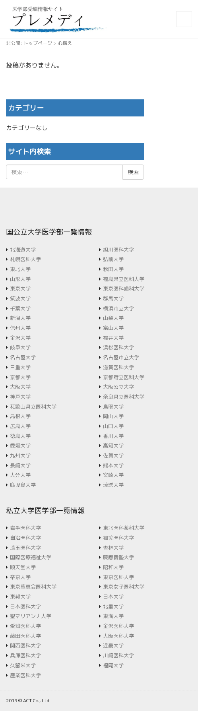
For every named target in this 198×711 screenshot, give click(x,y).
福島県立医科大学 (123, 279)
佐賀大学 (113, 455)
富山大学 (113, 327)
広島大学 (20, 426)
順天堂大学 (23, 567)
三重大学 (20, 367)
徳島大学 (20, 436)
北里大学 (113, 606)
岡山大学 (113, 416)
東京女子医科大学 (123, 586)
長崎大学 (20, 465)
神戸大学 (20, 396)
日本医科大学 (25, 606)
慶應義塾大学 (118, 557)
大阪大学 (20, 386)
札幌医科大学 (25, 259)
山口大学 (113, 426)
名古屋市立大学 (121, 357)
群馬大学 (113, 298)
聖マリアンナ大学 (30, 616)
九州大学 (20, 455)
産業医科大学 (25, 675)
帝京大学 (20, 577)
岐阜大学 (20, 347)
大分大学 (20, 475)
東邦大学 (20, 596)
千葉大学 (20, 308)
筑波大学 (20, 298)
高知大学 (113, 445)
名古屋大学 (23, 357)
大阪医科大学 (118, 635)
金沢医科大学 (118, 626)
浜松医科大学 (118, 347)
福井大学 (113, 337)
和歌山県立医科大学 (33, 406)
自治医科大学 (25, 537)
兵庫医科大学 (25, 655)
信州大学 (20, 327)
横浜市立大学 (118, 308)
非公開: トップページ (29, 43)
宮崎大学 (113, 475)
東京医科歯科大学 (123, 288)
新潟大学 (20, 318)
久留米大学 (23, 665)
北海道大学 (23, 249)
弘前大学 (113, 259)
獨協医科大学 (118, 537)
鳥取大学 (113, 406)
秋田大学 (113, 269)
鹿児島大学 (23, 484)
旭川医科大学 (118, 249)
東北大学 (20, 269)
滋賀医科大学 (118, 367)
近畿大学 (113, 645)
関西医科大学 (25, 645)
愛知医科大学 (25, 626)
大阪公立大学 (118, 386)
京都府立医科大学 (123, 377)
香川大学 (113, 436)
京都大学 (20, 377)
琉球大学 (113, 484)
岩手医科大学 (25, 527)
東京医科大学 (118, 577)
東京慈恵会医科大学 (33, 586)
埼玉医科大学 (25, 547)
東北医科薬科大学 (123, 527)
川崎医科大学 (118, 655)
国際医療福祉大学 (30, 557)
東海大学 (113, 616)
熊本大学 (113, 465)
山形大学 (20, 279)
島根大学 (20, 416)
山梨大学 (113, 318)
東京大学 (20, 288)
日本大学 (113, 596)
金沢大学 (20, 337)
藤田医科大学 (25, 635)
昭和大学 (113, 567)
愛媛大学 (20, 445)
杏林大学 (113, 547)
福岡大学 (113, 665)
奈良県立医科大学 (123, 396)
